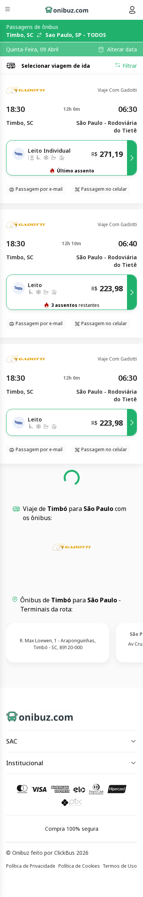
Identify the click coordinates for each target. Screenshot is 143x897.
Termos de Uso (120, 866)
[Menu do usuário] (132, 9)
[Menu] (8, 10)
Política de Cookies (79, 866)
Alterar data (122, 49)
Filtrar (126, 65)
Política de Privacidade (30, 866)
